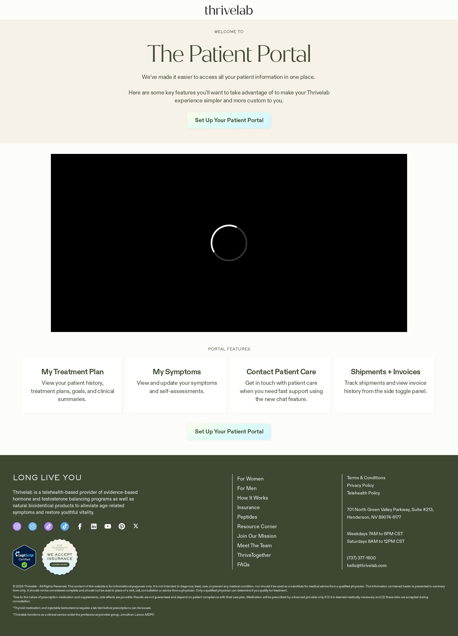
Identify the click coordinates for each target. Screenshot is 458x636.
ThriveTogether (254, 555)
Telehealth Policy (363, 493)
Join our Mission (256, 536)
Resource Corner (257, 526)
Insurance (248, 507)
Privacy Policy (360, 485)
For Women (250, 479)
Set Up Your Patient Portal (229, 120)
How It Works (252, 498)
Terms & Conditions (366, 477)
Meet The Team (254, 546)
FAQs (243, 565)
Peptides (247, 517)
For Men (247, 488)
